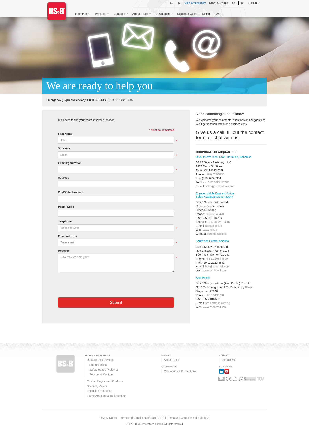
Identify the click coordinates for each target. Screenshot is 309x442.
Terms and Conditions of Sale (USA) (142, 417)
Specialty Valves (97, 386)
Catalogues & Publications (180, 371)
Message (64, 250)
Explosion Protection (99, 390)
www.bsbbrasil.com (215, 270)
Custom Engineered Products (105, 381)
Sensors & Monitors (101, 374)
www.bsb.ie (210, 229)
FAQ (218, 13)
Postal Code (66, 206)
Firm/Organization (70, 163)
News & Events (218, 2)
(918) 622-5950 (214, 174)
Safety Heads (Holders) (103, 369)
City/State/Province (70, 192)
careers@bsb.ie (217, 233)
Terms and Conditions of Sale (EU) (188, 417)
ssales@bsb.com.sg (217, 303)
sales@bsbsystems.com (220, 186)
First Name (65, 133)
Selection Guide (187, 13)
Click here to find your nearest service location (86, 120)
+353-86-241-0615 (121, 100)
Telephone (65, 221)
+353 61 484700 (215, 214)
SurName (64, 148)
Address (63, 177)
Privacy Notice (108, 417)
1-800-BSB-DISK (97, 100)
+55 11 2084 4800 (216, 258)
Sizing (206, 13)
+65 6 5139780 (214, 295)
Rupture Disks (98, 364)
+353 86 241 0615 (218, 221)
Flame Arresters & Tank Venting (106, 395)
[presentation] (88, 283)
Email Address (67, 236)
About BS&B (171, 359)
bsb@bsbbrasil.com (217, 266)
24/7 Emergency (195, 2)
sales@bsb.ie (213, 225)
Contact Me (229, 359)
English (253, 2)
